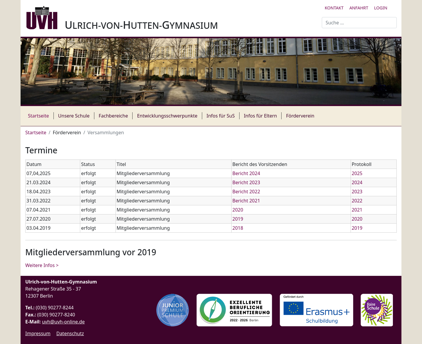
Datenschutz (70, 333)
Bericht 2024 (246, 173)
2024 (357, 182)
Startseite (38, 116)
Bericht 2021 (246, 200)
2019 (237, 219)
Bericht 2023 (246, 182)
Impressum (38, 333)
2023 (357, 191)
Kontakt (334, 8)
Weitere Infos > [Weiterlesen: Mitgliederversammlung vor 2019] (41, 265)
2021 (357, 210)
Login (380, 8)
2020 (237, 210)
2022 (357, 200)
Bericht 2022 (246, 191)
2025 (357, 173)
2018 (237, 228)
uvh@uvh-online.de (63, 321)
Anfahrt (358, 8)
